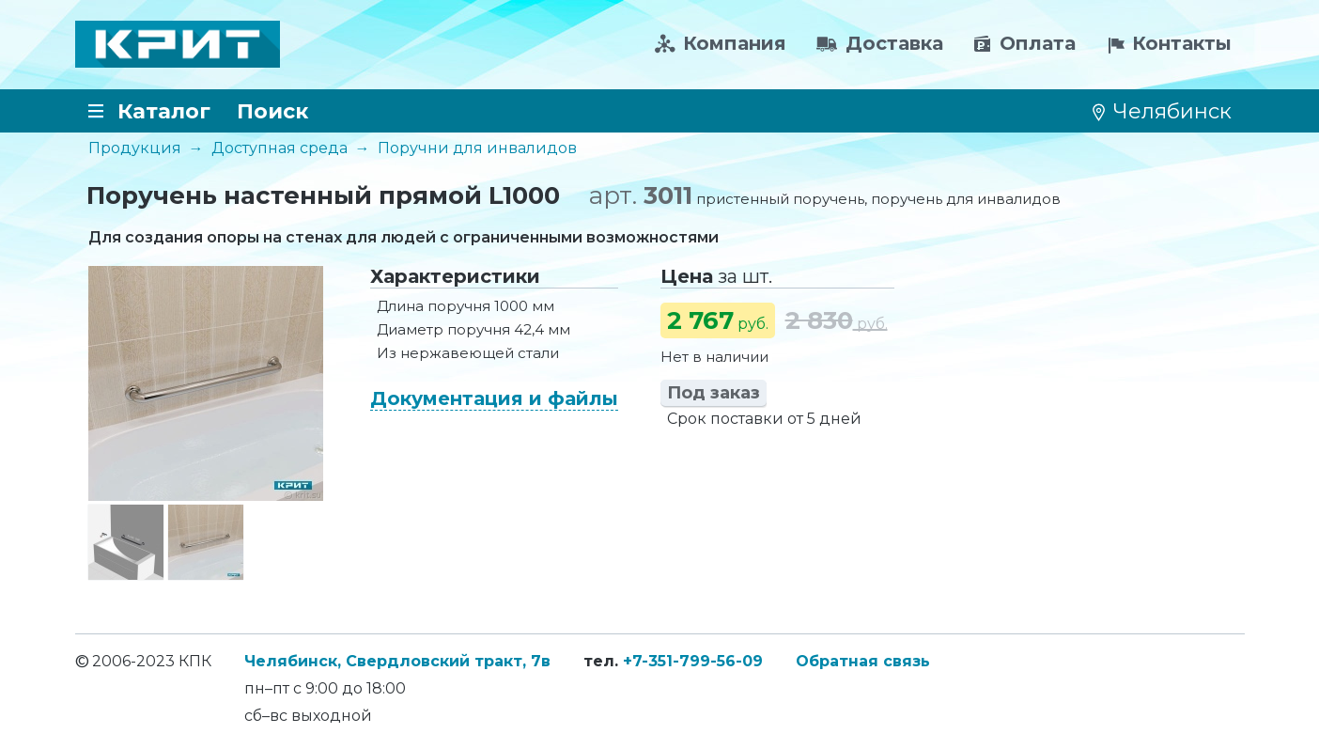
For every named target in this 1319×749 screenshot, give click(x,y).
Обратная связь (863, 661)
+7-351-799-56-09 (693, 661)
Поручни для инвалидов (477, 148)
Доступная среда (279, 148)
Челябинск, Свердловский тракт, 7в (397, 661)
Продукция (134, 148)
